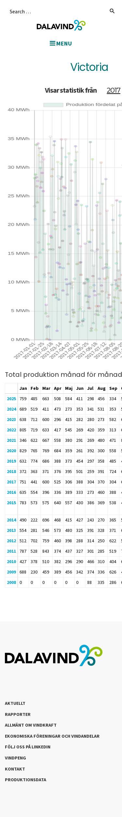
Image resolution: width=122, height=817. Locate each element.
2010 (11, 561)
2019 (11, 461)
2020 (11, 451)
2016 (11, 492)
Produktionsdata (25, 780)
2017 (11, 482)
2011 (11, 551)
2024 (11, 409)
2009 (11, 572)
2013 (11, 530)
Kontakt (15, 769)
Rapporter (18, 714)
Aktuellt (15, 703)
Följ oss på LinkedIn (27, 747)
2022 (11, 430)
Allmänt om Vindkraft (31, 725)
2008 (11, 582)
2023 (11, 419)
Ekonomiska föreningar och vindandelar (52, 736)
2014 (11, 520)
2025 (11, 399)
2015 (11, 503)
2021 (11, 440)
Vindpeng (15, 758)
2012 (11, 541)
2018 (11, 471)
